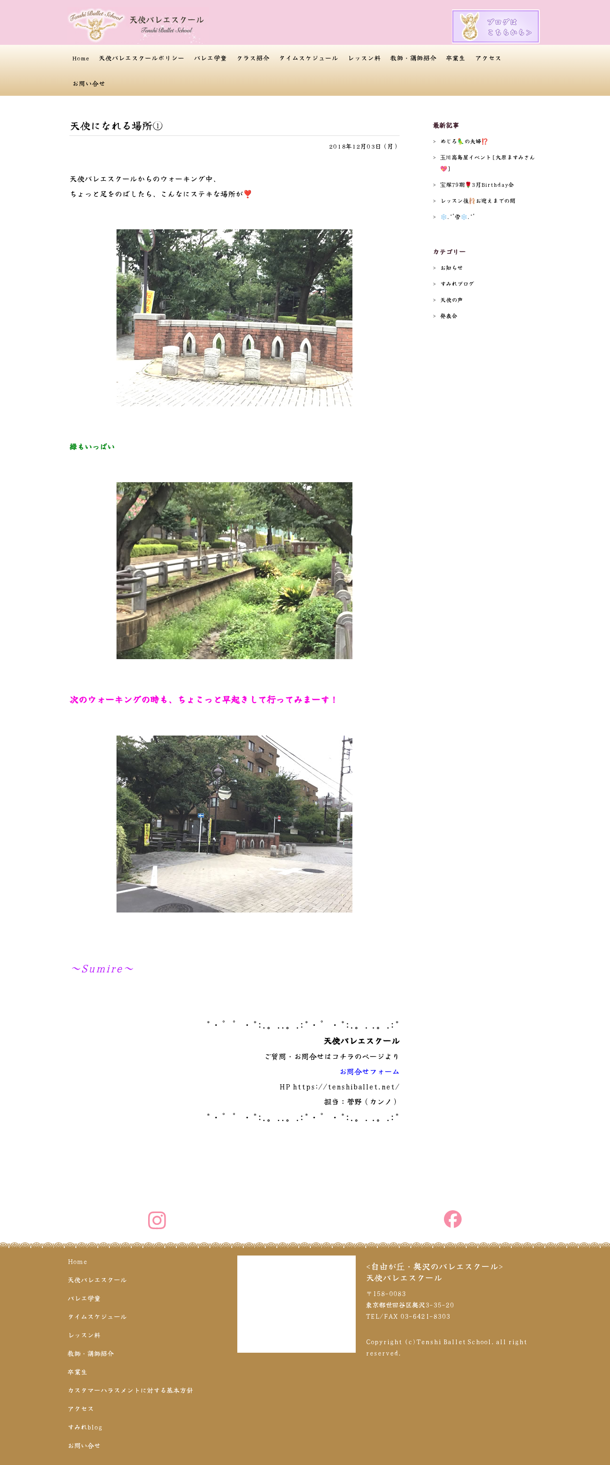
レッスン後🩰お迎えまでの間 (477, 200)
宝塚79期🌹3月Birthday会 (477, 184)
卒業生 (456, 57)
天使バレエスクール (97, 1279)
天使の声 (451, 299)
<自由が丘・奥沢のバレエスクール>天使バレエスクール (434, 1271)
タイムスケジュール (308, 57)
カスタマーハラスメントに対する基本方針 (130, 1390)
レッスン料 (364, 57)
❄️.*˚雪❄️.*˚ (457, 216)
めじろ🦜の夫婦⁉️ (464, 141)
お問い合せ (88, 83)
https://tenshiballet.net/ (346, 1086)
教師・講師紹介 (413, 57)
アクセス (488, 57)
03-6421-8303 (425, 1316)
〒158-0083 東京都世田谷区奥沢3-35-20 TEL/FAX (410, 1305)
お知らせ (451, 267)
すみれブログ (457, 283)
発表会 (448, 315)
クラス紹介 (252, 57)
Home (80, 57)
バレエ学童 (210, 57)
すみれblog (84, 1427)
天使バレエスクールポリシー (141, 57)
